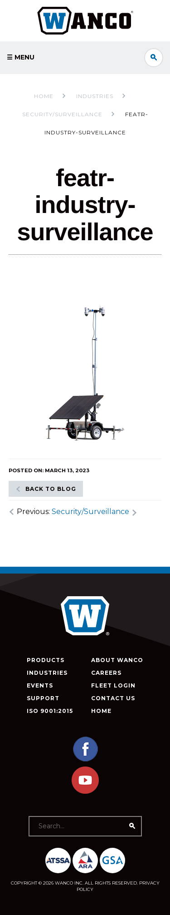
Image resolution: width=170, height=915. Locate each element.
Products (45, 660)
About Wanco (117, 660)
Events (40, 685)
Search (153, 57)
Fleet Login (113, 685)
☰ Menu (20, 57)
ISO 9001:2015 (50, 710)
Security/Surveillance (90, 511)
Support (43, 698)
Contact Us (113, 698)
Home (43, 96)
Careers (106, 672)
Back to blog (50, 488)
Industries (47, 672)
